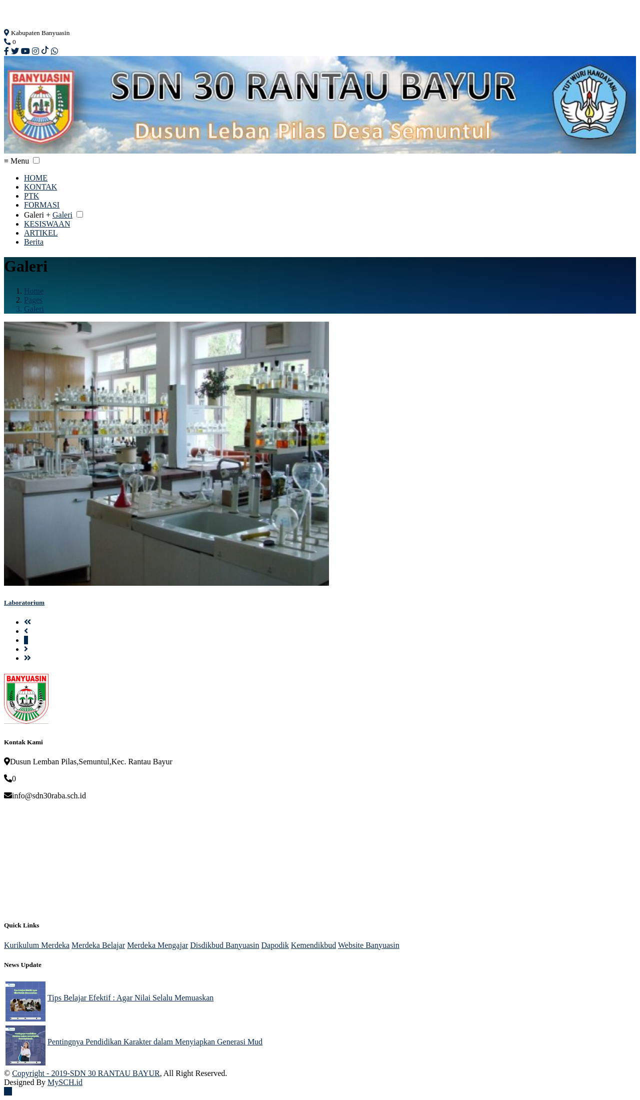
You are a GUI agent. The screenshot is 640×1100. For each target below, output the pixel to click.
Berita (34, 242)
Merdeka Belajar (98, 945)
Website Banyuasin (369, 945)
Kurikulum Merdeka (37, 945)
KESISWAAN (47, 224)
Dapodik (275, 945)
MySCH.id (65, 1082)
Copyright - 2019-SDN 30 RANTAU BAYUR (86, 1073)
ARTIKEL (41, 233)
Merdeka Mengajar (157, 945)
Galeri (62, 215)
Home (34, 291)
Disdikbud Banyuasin (224, 945)
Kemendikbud (313, 945)
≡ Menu (16, 161)
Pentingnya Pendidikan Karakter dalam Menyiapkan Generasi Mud (155, 1041)
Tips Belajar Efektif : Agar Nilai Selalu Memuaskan (131, 997)
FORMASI (42, 205)
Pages (33, 300)
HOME (36, 178)
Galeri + (37, 215)
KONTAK (40, 187)
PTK (31, 196)
